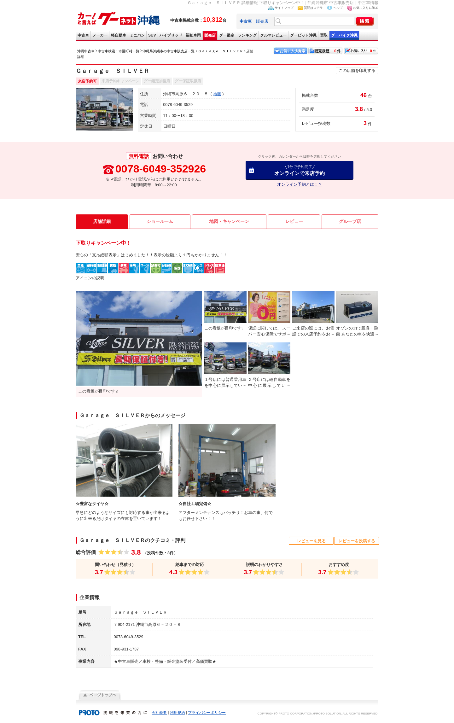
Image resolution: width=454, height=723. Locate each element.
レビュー (294, 221)
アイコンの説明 (90, 278)
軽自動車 (118, 35)
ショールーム (160, 221)
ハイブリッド (171, 35)
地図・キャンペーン (229, 221)
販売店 (262, 21)
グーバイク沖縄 (344, 35)
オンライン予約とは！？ (299, 184)
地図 (217, 93)
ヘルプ (338, 7)
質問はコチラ (313, 7)
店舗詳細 (102, 221)
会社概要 (159, 712)
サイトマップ (284, 7)
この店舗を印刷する (357, 70)
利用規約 (177, 712)
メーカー (100, 35)
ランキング (247, 35)
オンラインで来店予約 (299, 170)
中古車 (83, 35)
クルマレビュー (273, 35)
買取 (324, 35)
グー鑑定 (226, 35)
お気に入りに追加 (365, 7)
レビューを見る (311, 541)
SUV (152, 35)
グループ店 (350, 221)
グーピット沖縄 (303, 35)
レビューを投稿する (356, 541)
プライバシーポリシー (207, 712)
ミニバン (137, 35)
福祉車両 (193, 35)
